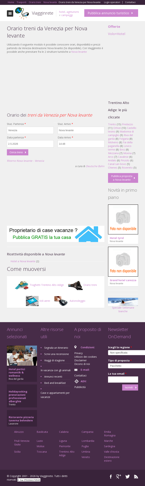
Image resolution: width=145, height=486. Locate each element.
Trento (112, 124)
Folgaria (124, 138)
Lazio (40, 441)
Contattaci (130, 2)
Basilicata (42, 431)
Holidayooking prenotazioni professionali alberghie (18, 396)
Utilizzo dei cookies (85, 356)
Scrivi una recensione (56, 354)
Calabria (64, 431)
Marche (108, 441)
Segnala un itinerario (56, 347)
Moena (127, 153)
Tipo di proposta (120, 360)
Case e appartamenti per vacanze (55, 395)
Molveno (113, 142)
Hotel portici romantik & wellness (17, 372)
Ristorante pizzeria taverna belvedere (21, 418)
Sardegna (109, 446)
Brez (122, 149)
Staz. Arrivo (65, 124)
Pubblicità (80, 387)
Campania (87, 431)
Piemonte (65, 446)
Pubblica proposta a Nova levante (121, 177)
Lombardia (88, 441)
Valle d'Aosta (111, 451)
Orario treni (82, 285)
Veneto (86, 457)
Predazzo (127, 124)
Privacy (78, 353)
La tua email (117, 373)
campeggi (67, 15)
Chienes (112, 167)
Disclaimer (80, 360)
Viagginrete (42, 13)
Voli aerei (38, 300)
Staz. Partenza (16, 124)
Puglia (85, 446)
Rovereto (127, 167)
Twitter (127, 476)
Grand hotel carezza (123, 280)
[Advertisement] (55, 82)
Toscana (42, 451)
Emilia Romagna (109, 433)
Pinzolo (125, 160)
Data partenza (16, 137)
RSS (136, 476)
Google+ (118, 476)
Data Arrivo (65, 137)
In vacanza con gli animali (56, 370)
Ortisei (117, 128)
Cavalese (123, 156)
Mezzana (113, 153)
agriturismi (73, 12)
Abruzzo (19, 431)
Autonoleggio (69, 300)
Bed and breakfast (55, 383)
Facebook (111, 476)
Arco (110, 156)
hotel (62, 12)
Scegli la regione (120, 347)
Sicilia (17, 451)
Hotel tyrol (117, 238)
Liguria (63, 441)
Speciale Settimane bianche (123, 306)
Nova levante (79, 51)
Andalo (112, 160)
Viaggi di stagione (54, 360)
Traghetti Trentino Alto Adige (39, 285)
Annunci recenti (53, 376)
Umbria (86, 451)
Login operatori (112, 2)
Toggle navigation (10, 13)
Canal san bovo (117, 164)
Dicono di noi (82, 364)
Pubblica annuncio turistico (108, 13)
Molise (40, 446)
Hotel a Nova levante (23, 261)
